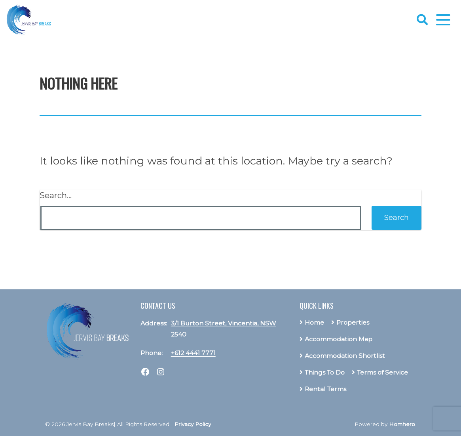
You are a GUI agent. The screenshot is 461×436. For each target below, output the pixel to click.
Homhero (402, 424)
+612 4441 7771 (193, 353)
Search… (56, 195)
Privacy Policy (193, 424)
